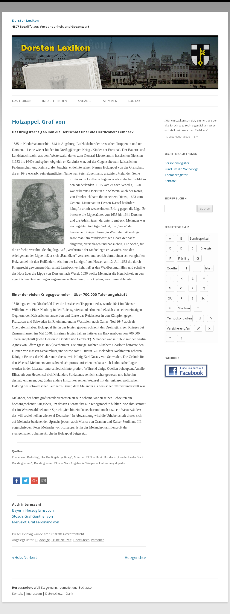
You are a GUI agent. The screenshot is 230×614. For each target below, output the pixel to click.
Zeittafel (171, 181)
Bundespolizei (199, 238)
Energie (206, 248)
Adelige (44, 540)
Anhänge (85, 101)
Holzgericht (135, 557)
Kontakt (135, 101)
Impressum (34, 593)
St (170, 308)
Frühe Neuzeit (62, 540)
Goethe (172, 268)
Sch (203, 298)
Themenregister (176, 175)
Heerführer (81, 540)
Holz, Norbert (24, 557)
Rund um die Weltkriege (182, 169)
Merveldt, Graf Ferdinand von (35, 522)
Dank (69, 593)
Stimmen (110, 101)
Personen (97, 540)
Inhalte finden (54, 101)
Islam (209, 268)
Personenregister (177, 163)
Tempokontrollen (179, 318)
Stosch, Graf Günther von (32, 516)
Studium (184, 308)
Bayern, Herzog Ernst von (33, 510)
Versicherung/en (178, 328)
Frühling (183, 258)
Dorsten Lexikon (25, 20)
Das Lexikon (22, 101)
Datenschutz (53, 593)
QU (170, 298)
